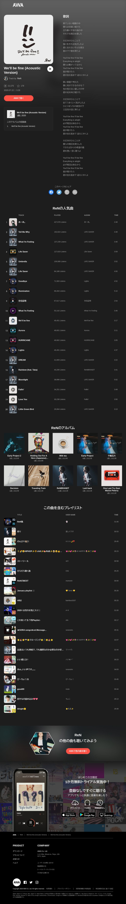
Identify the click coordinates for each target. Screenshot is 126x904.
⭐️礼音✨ (69, 709)
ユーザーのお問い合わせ (45, 863)
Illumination (24, 291)
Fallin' (21, 389)
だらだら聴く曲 (24, 571)
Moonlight (23, 380)
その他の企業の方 (43, 873)
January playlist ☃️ (26, 591)
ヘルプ (15, 863)
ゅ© (67, 561)
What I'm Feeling (26, 242)
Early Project (87, 456)
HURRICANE (24, 340)
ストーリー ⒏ (23, 561)
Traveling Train (39, 488)
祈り (19, 532)
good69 (20, 689)
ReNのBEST (22, 581)
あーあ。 (21, 222)
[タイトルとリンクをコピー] (66, 192)
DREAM (22, 360)
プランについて (19, 855)
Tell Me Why (24, 232)
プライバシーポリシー (64, 889)
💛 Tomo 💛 (70, 591)
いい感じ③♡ (22, 660)
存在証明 (22, 301)
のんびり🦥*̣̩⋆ (23, 541)
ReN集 (20, 522)
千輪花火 (112, 456)
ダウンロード (17, 851)
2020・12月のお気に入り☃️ (28, 610)
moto (68, 689)
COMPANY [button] (43, 845)
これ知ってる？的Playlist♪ (28, 620)
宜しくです (70, 532)
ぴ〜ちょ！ (70, 679)
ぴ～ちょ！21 (23, 679)
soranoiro (69, 630)
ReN (19, 78)
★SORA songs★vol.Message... (32, 630)
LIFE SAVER (89, 232)
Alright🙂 (21, 709)
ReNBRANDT (89, 370)
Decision (14, 488)
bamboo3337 (71, 600)
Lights (86, 281)
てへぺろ (69, 650)
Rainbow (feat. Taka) (27, 370)
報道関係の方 (41, 866)
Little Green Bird (26, 409)
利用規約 (49, 889)
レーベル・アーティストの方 (46, 869)
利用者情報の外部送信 (83, 889)
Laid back (87, 488)
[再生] (50, 69)
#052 (19, 600)
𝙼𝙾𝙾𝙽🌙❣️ (70, 541)
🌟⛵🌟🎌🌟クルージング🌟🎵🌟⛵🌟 (35, 640)
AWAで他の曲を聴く (78, 751)
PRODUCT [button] (18, 845)
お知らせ (16, 859)
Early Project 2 (14, 456)
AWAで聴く (19, 98)
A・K (67, 610)
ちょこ (68, 699)
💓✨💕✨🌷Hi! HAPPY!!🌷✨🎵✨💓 (81, 551)
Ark (67, 620)
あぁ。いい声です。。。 (26, 669)
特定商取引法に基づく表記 (104, 889)
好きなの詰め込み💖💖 (27, 699)
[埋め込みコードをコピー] (74, 192)
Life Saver (23, 252)
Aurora (21, 330)
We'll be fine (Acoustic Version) (31, 113)
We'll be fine (24, 321)
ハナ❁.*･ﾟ (69, 660)
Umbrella (22, 261)
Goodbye (22, 281)
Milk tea (63, 456)
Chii (67, 571)
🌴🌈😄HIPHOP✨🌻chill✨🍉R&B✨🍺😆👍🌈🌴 (41, 551)
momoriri (69, 581)
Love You (22, 399)
